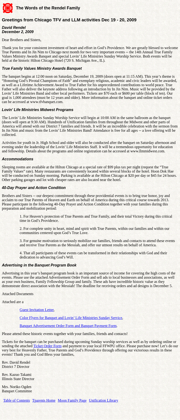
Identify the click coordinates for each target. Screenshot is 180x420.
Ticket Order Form (47, 346)
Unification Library (103, 400)
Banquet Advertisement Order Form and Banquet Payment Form (68, 326)
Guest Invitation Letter (37, 310)
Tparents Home (44, 400)
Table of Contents (16, 400)
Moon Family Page (72, 400)
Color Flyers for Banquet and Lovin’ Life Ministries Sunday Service (71, 318)
